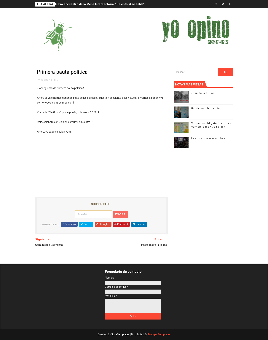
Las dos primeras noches (208, 138)
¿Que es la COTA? (203, 93)
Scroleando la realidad (206, 108)
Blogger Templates (159, 334)
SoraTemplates (120, 334)
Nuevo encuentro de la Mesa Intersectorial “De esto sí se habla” (99, 4)
